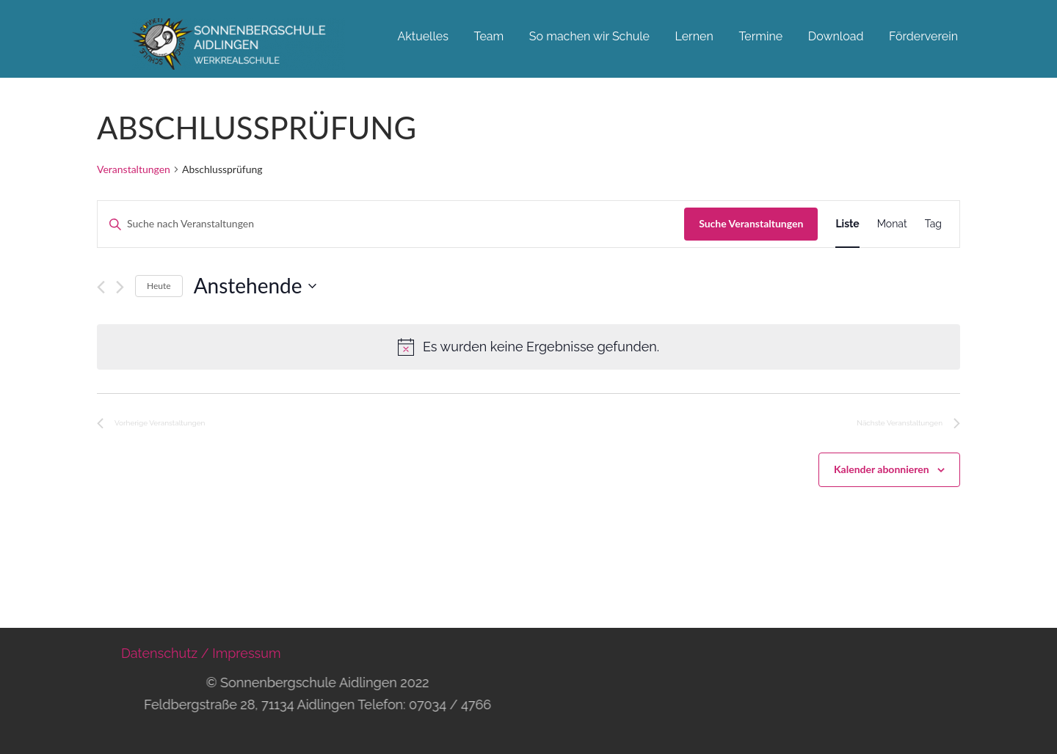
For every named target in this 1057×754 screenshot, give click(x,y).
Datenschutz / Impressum (201, 653)
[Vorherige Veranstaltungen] (101, 287)
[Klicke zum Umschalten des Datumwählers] (255, 286)
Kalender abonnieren (881, 469)
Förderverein (923, 36)
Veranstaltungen (133, 169)
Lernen (694, 36)
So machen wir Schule (589, 36)
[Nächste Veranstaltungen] (120, 287)
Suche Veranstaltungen (751, 223)
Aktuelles (422, 36)
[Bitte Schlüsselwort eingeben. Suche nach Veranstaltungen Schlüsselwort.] (391, 224)
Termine (760, 36)
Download (836, 36)
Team (488, 36)
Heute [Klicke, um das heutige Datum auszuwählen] (159, 285)
